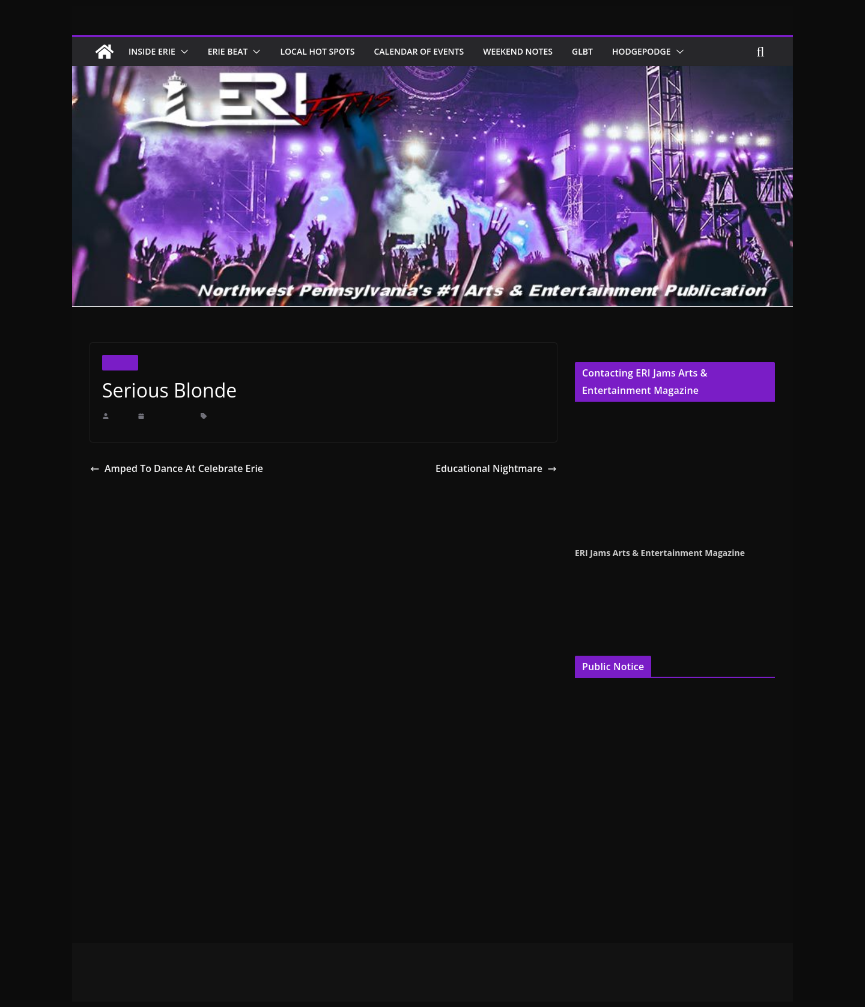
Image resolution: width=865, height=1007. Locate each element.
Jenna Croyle (597, 448)
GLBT (609, 51)
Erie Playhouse (231, 416)
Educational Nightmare (501, 468)
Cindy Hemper (599, 418)
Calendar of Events (436, 51)
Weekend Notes (541, 51)
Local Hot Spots (329, 51)
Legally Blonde (282, 416)
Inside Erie (154, 51)
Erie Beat (235, 51)
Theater (120, 362)
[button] (186, 51)
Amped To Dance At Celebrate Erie (169, 468)
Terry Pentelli (598, 433)
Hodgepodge (671, 51)
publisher (630, 487)
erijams (122, 416)
